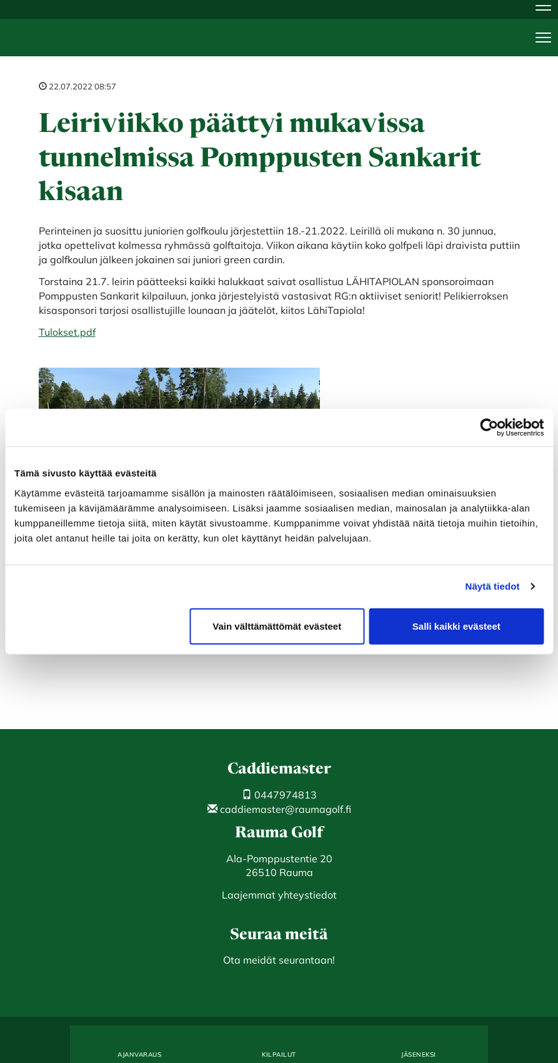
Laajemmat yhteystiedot (279, 895)
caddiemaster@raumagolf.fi (279, 809)
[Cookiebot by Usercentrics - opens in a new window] (489, 427)
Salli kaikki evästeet (456, 625)
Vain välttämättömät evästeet (276, 625)
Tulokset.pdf (67, 332)
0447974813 (279, 794)
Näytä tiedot (493, 586)
